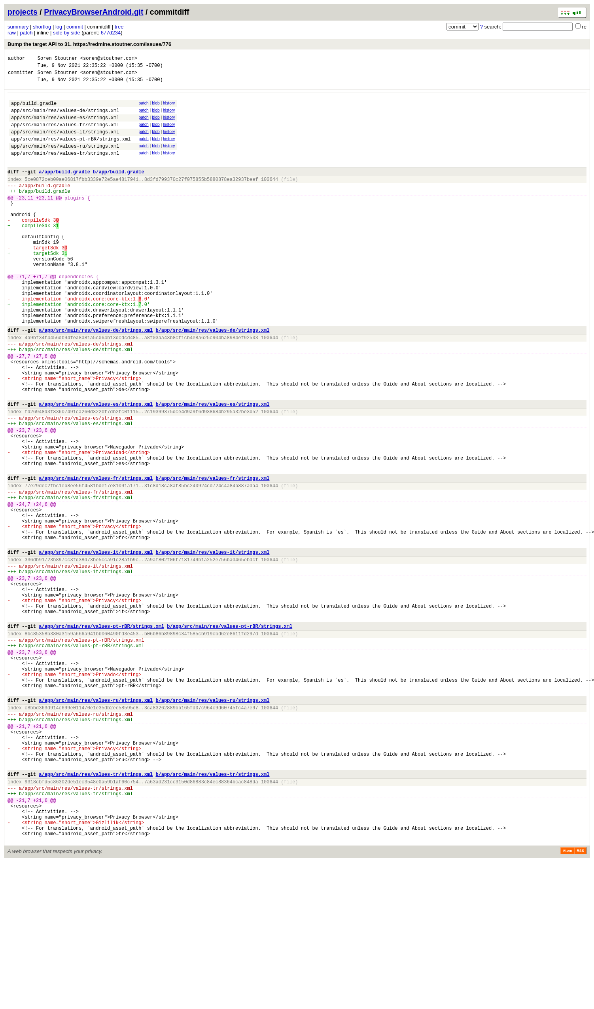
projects (23, 12)
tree (119, 27)
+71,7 (40, 314)
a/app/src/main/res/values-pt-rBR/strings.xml (101, 731)
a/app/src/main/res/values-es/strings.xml (96, 467)
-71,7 (23, 314)
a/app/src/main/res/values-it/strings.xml (96, 643)
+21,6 (40, 850)
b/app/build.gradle (118, 188)
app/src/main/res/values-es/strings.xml (65, 125)
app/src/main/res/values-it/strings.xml (65, 142)
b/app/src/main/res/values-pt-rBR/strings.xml (229, 731)
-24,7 (23, 586)
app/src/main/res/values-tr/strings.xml (65, 167)
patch (26, 33)
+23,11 (44, 219)
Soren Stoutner (58, 59)
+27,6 (40, 409)
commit (74, 27)
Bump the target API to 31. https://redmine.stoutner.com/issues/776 (89, 44)
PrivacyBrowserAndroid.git (93, 12)
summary (18, 27)
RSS (580, 998)
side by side (66, 33)
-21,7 (23, 850)
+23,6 (40, 497)
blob (156, 108)
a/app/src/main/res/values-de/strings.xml (96, 378)
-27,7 (23, 409)
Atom (567, 998)
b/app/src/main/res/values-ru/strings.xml (212, 820)
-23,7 (23, 497)
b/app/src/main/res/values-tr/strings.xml (212, 908)
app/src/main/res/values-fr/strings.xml (65, 134)
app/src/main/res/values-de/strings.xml (65, 117)
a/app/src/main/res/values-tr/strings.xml (96, 908)
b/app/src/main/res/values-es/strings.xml (212, 467)
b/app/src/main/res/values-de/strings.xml (212, 378)
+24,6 (40, 586)
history (169, 108)
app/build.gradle (34, 109)
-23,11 (24, 219)
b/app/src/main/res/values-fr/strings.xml (212, 555)
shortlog (42, 27)
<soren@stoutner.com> (108, 59)
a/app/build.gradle (64, 188)
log (58, 27)
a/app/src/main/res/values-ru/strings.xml (96, 820)
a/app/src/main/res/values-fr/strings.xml (96, 555)
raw (12, 33)
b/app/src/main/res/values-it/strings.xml (212, 643)
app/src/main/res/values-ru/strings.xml (65, 159)
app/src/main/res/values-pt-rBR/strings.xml (71, 150)
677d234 (111, 33)
